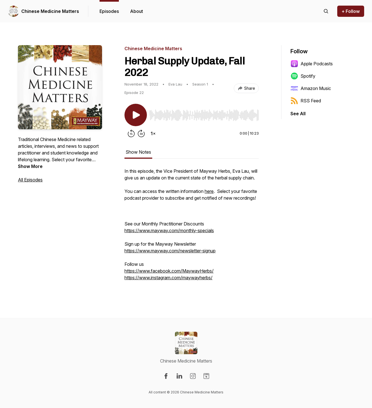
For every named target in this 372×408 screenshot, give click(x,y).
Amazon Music (310, 88)
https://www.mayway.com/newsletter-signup (170, 250)
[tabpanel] (191, 227)
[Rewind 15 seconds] (131, 133)
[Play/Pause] (135, 115)
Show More (30, 166)
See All (298, 113)
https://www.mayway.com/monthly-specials (169, 230)
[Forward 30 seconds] (141, 133)
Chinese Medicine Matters (50, 11)
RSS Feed (305, 101)
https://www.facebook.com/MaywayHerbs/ (169, 271)
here (209, 191)
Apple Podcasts (311, 64)
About (136, 11)
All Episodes (30, 180)
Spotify (302, 76)
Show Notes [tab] (138, 152)
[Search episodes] (326, 11)
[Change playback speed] (153, 133)
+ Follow (351, 11)
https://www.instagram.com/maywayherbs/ (168, 277)
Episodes (109, 11)
